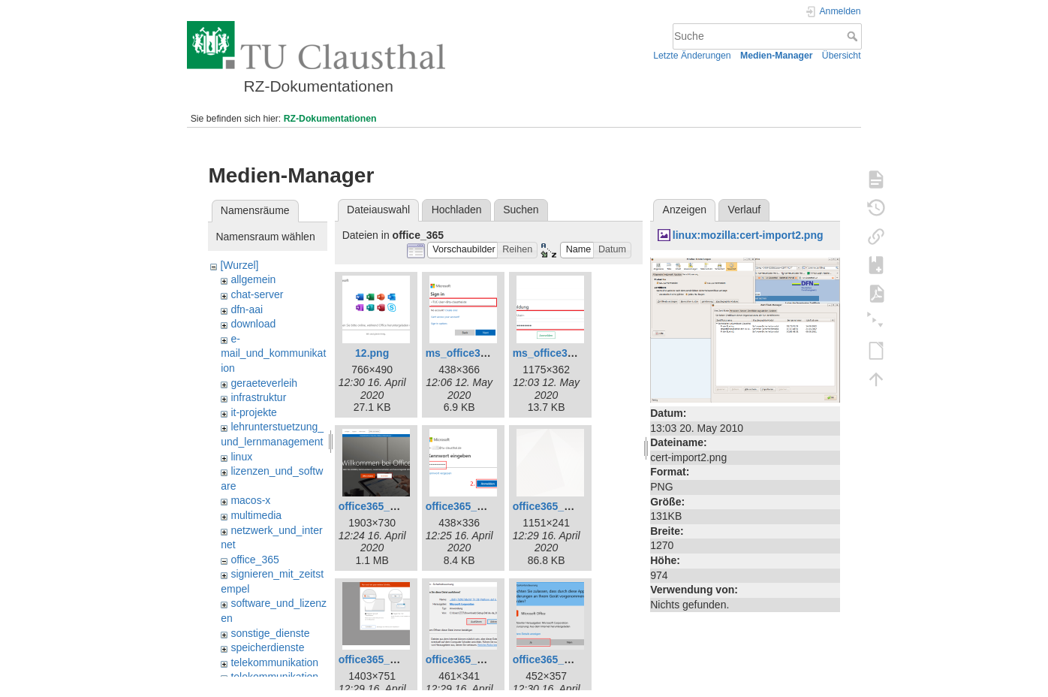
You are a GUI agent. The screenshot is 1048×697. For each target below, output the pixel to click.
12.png (372, 353)
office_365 (254, 560)
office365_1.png (378, 506)
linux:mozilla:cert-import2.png (748, 235)
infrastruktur (258, 397)
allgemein (253, 279)
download (253, 324)
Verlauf (744, 210)
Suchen (520, 210)
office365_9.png (465, 659)
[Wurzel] (239, 265)
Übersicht (841, 55)
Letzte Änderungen (692, 55)
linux (241, 457)
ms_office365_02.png (479, 353)
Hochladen (457, 210)
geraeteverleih (263, 383)
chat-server (256, 294)
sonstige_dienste (269, 633)
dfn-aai (246, 309)
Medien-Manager (776, 55)
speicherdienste (267, 647)
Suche (854, 36)
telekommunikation (274, 662)
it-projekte (253, 412)
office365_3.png (465, 506)
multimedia (256, 515)
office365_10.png (555, 659)
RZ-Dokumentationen (330, 118)
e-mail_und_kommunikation (273, 353)
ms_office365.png (557, 353)
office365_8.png (378, 659)
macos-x (250, 500)
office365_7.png (552, 506)
